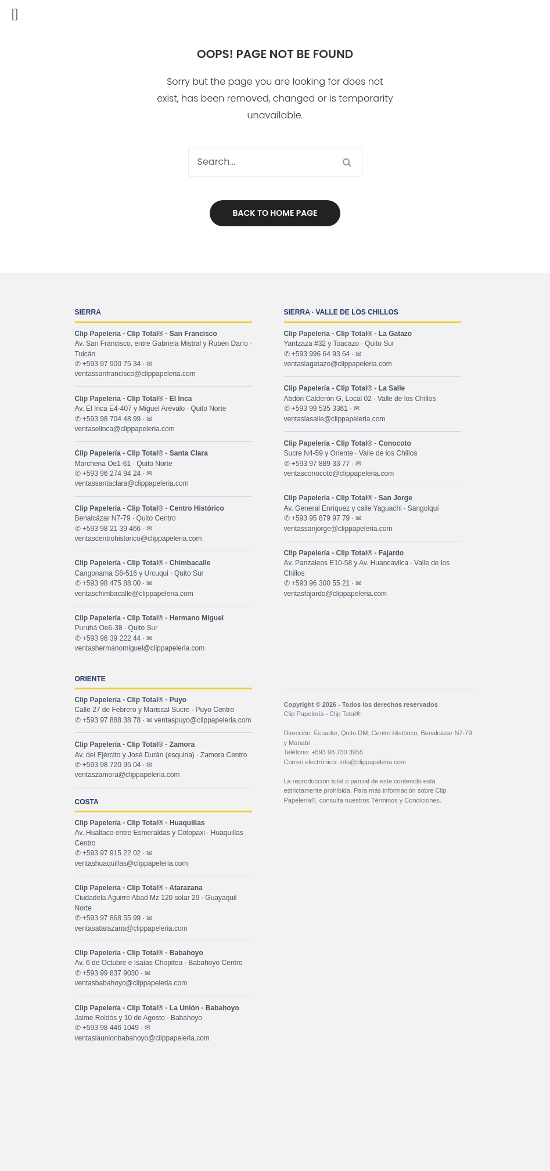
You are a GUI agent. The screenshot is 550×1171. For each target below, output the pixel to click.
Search (347, 161)
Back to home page (275, 213)
